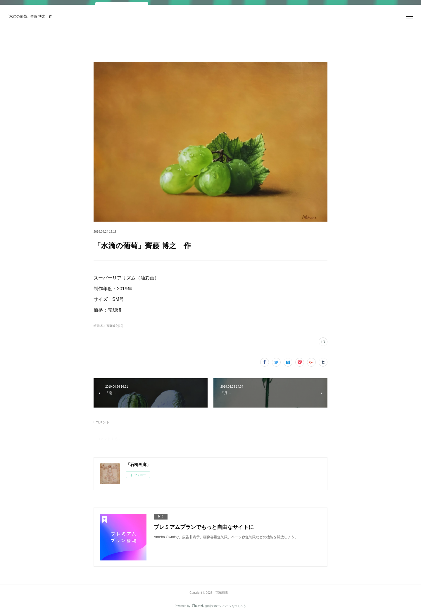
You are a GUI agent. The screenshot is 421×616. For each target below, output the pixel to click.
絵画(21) (99, 325)
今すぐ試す (275, 10)
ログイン (311, 10)
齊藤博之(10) (114, 325)
